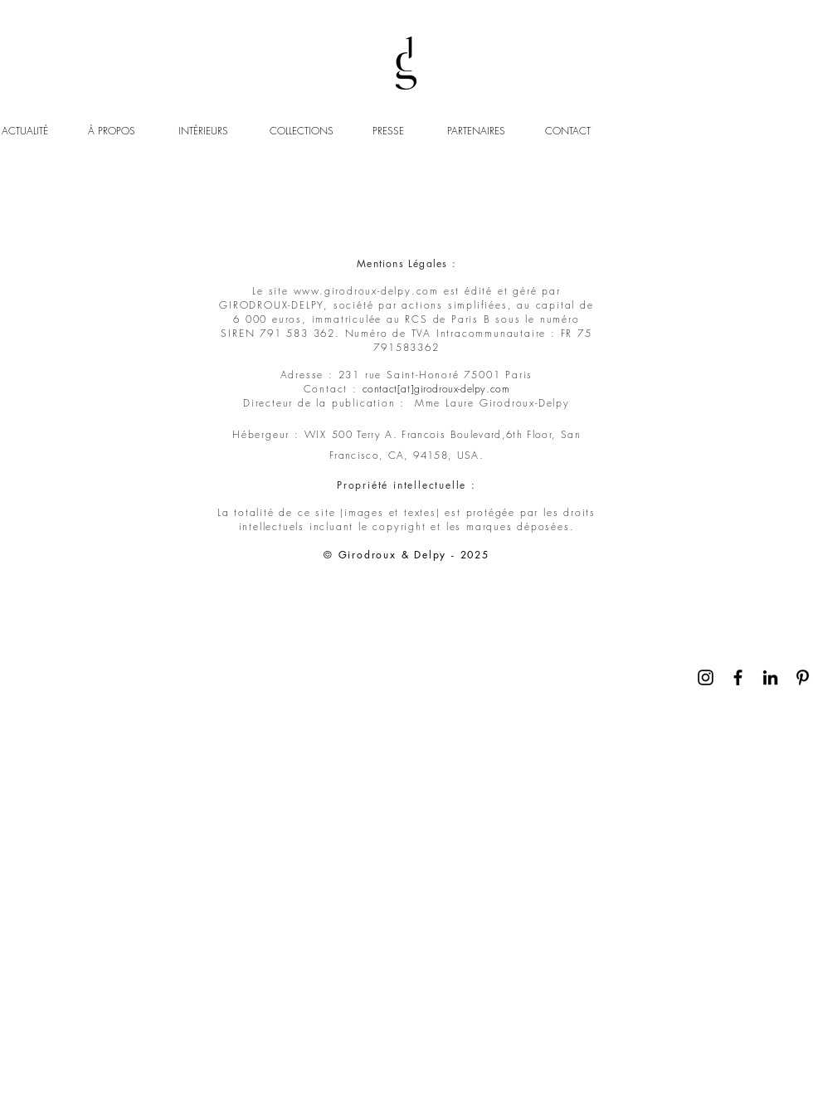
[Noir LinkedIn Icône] (770, 677)
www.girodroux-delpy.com (366, 291)
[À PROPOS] (128, 131)
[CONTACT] (569, 131)
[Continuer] (799, 710)
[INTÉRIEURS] (220, 131)
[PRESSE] (390, 131)
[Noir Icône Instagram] (705, 677)
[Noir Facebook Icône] (738, 677)
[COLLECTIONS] (311, 131)
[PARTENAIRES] (476, 131)
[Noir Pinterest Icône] (802, 677)
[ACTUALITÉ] (26, 131)
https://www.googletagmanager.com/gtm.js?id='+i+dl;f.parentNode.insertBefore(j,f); (97, 71)
